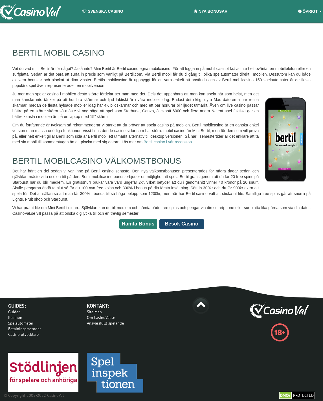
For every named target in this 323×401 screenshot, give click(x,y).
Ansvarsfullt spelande (105, 323)
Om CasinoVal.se (101, 317)
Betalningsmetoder (24, 328)
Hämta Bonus (138, 224)
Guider (14, 311)
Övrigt (310, 11)
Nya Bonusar (210, 11)
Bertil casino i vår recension (168, 142)
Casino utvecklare (23, 334)
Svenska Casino (102, 11)
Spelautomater (20, 323)
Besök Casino (181, 224)
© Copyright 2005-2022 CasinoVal (34, 395)
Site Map (94, 311)
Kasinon (15, 317)
